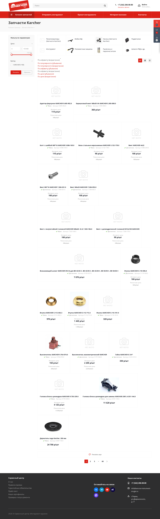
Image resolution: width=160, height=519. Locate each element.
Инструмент (51, 49)
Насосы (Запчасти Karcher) (110, 40)
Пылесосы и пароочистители (109, 50)
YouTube (107, 489)
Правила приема (15, 485)
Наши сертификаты (16, 494)
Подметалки (136, 39)
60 (103, 461)
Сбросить (27, 72)
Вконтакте (96, 489)
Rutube (113, 489)
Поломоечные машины (83, 49)
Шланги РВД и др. (138, 49)
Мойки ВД (78, 39)
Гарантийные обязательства (20, 488)
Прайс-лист (13, 491)
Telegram (101, 489)
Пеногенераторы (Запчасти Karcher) (53, 40)
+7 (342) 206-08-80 (125, 5)
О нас (10, 482)
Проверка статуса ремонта (19, 497)
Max (96, 495)
